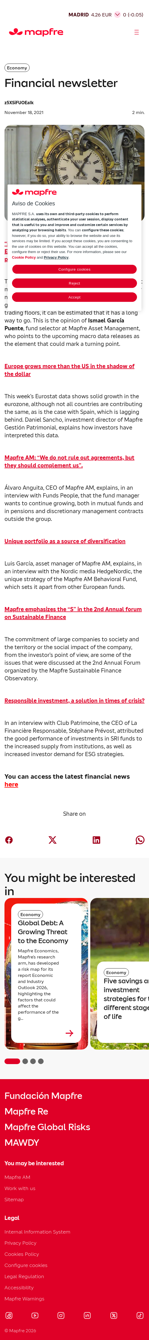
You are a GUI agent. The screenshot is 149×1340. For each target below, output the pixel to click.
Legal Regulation (24, 1276)
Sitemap (14, 1199)
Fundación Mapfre (43, 1095)
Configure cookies (26, 1265)
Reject (74, 283)
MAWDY (21, 1142)
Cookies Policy (21, 1254)
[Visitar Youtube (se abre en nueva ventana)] (34, 1316)
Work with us (20, 1188)
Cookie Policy (24, 257)
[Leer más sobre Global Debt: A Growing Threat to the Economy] (46, 1033)
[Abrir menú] (136, 32)
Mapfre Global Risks (47, 1127)
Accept (74, 297)
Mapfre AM (17, 1177)
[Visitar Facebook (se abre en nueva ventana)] (8, 1316)
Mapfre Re (26, 1111)
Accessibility (19, 1287)
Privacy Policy (20, 1243)
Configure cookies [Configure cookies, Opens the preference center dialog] (74, 269)
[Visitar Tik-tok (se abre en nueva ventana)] (140, 1316)
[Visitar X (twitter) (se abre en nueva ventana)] (113, 1316)
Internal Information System (37, 1232)
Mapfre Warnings (24, 1298)
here (11, 784)
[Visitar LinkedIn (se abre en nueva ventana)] (87, 1316)
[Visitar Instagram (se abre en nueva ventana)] (60, 1316)
